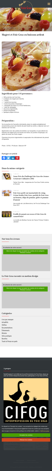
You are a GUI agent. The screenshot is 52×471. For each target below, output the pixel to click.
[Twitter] (8, 158)
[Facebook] (4, 158)
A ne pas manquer (7, 319)
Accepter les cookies (26, 435)
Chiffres (4, 325)
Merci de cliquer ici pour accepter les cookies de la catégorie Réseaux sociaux (25, 251)
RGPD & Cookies (44, 431)
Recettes (6, 24)
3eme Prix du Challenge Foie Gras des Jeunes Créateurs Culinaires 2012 (31, 177)
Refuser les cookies (26, 440)
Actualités (5, 322)
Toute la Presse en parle (9, 341)
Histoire (4, 333)
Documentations (7, 328)
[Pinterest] (17, 158)
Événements (5, 330)
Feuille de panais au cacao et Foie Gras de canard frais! (29, 215)
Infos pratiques (7, 336)
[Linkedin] (13, 158)
